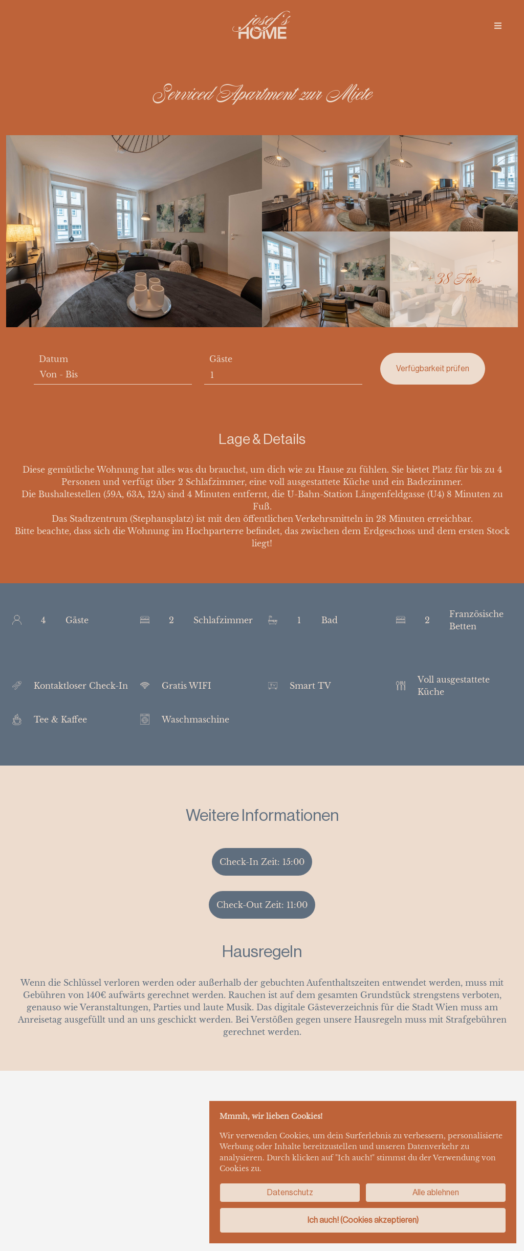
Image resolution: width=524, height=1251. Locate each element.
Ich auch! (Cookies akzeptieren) (363, 1220)
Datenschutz (290, 1192)
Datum (53, 359)
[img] (497, 26)
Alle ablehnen (435, 1192)
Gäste (220, 359)
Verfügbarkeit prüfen (432, 368)
